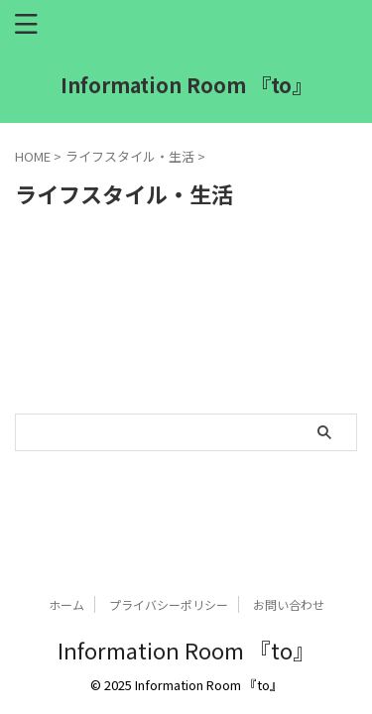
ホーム (66, 604)
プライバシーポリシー (168, 604)
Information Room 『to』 (186, 84)
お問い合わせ (288, 604)
